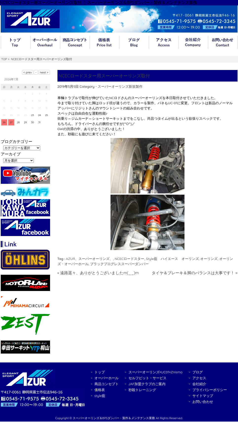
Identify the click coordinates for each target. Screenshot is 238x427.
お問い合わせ (223, 42)
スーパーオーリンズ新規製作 (120, 86)
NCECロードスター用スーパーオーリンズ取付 (104, 76)
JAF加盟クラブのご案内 (147, 384)
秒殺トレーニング (142, 390)
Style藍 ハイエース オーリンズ (172, 258)
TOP (4, 59)
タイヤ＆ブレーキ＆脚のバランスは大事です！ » (195, 272)
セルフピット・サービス (147, 378)
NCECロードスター (129, 258)
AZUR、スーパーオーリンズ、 (89, 258)
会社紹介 (193, 42)
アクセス (163, 42)
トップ (15, 42)
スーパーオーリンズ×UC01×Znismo (155, 372)
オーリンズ (209, 258)
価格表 (104, 42)
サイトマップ (202, 395)
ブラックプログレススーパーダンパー (119, 264)
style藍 (99, 395)
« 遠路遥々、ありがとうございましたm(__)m (98, 272)
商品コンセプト (75, 42)
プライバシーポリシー (209, 390)
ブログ (134, 42)
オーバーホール (45, 42)
